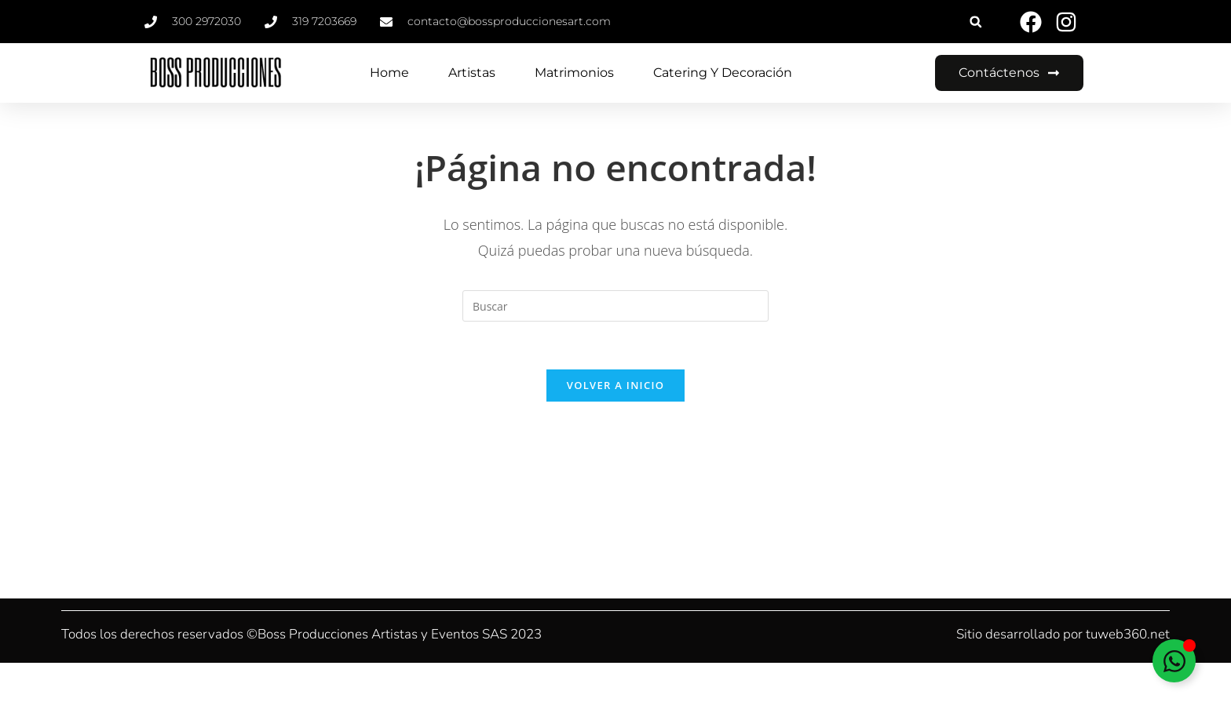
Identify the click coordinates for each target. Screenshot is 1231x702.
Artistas (471, 72)
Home (389, 72)
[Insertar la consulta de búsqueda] (615, 306)
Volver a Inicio (615, 385)
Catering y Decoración (722, 72)
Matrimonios (574, 72)
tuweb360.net (1128, 634)
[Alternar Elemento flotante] (1174, 660)
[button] (975, 21)
